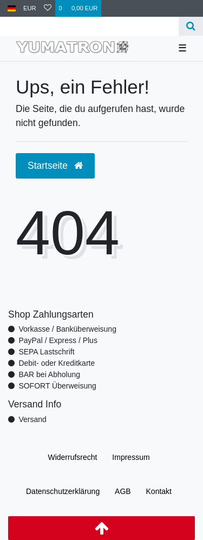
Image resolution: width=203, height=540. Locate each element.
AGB (123, 491)
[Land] (11, 8)
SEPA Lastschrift (46, 351)
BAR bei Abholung (49, 374)
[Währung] (29, 8)
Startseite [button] (55, 165)
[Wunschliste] (47, 8)
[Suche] (191, 26)
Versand (32, 419)
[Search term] (89, 26)
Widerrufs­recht (72, 457)
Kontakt (159, 491)
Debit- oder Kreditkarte (56, 363)
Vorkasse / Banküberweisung (67, 329)
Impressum (130, 457)
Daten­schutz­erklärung (63, 491)
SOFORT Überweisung (57, 385)
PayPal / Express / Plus (57, 340)
